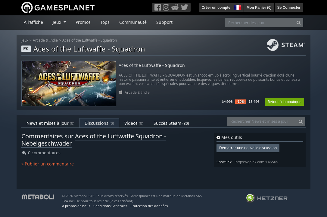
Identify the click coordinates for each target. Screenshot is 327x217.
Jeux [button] (57, 22)
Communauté (133, 22)
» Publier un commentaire (47, 164)
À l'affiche (33, 22)
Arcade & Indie (45, 40)
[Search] (298, 22)
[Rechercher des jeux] (259, 22)
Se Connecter (289, 7)
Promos (83, 22)
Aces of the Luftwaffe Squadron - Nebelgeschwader (93, 139)
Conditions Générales (110, 205)
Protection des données (149, 205)
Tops (105, 22)
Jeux (24, 40)
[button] (237, 7)
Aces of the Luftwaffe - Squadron (89, 40)
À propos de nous (76, 205)
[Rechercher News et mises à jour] (261, 121)
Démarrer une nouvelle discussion (248, 147)
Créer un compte (216, 7)
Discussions (99, 123)
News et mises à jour (50, 123)
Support (164, 22)
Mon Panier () (259, 7)
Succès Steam (171, 123)
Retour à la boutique (284, 101)
